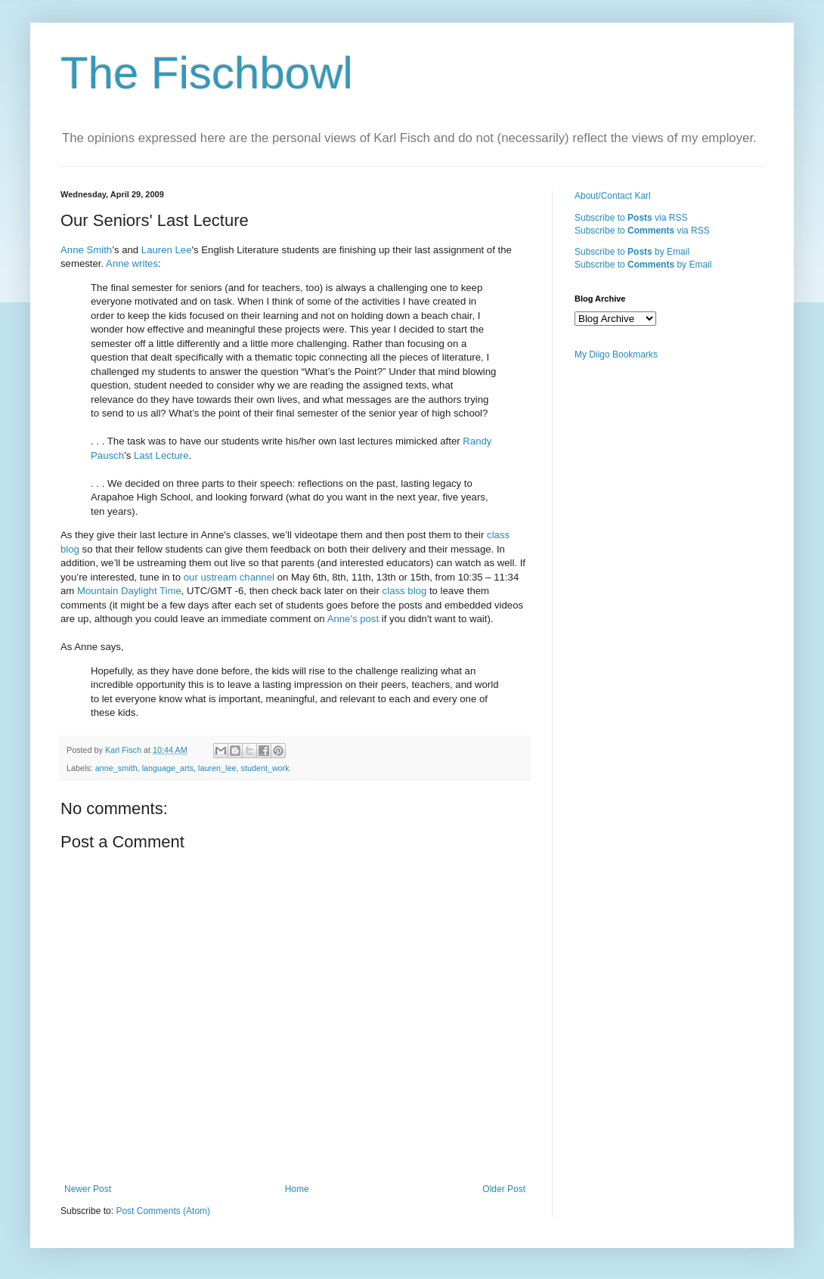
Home (297, 1189)
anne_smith (116, 768)
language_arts (168, 768)
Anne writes (132, 263)
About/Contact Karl (613, 195)
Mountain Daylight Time (129, 590)
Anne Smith (86, 249)
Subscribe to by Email (632, 251)
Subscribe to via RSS (631, 217)
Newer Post (87, 1189)
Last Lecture (161, 455)
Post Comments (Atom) (163, 1211)
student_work (265, 768)
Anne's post (353, 618)
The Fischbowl (206, 73)
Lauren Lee (166, 249)
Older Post (503, 1189)
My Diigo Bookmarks (616, 354)
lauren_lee (217, 768)
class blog (405, 590)
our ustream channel (229, 577)
